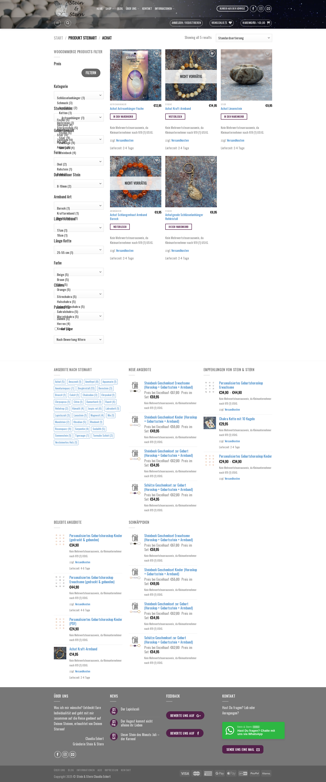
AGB (100, 770)
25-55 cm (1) (78, 252)
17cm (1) (78, 230)
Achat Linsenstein (231, 109)
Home (99, 9)
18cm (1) (78, 235)
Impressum (111, 770)
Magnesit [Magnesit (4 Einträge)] (97, 415)
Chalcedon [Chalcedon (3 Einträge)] (90, 395)
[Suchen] (67, 23)
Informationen (165, 9)
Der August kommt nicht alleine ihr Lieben (137, 723)
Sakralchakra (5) (78, 311)
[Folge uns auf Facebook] (253, 8)
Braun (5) (78, 279)
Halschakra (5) (78, 301)
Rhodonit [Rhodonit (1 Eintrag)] (96, 422)
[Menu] (57, 23)
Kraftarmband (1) (78, 213)
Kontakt (147, 9)
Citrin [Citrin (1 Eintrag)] (78, 402)
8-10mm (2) (78, 186)
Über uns (133, 9)
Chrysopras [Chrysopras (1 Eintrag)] (62, 402)
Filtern (91, 72)
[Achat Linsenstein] (246, 75)
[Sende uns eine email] (268, 8)
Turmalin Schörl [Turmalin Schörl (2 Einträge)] (103, 435)
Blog (120, 9)
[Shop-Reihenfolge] (244, 38)
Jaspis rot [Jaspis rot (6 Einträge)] (95, 408)
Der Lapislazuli (130, 709)
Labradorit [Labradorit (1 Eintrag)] (112, 408)
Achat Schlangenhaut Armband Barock (128, 217)
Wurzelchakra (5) (78, 316)
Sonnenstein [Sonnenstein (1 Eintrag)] (63, 435)
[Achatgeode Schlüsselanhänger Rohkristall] (191, 181)
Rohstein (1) (78, 169)
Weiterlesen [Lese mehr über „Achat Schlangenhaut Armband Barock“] (120, 227)
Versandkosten (124, 140)
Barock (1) (78, 208)
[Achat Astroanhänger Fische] (135, 75)
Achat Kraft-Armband (178, 109)
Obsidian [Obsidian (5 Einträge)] (79, 422)
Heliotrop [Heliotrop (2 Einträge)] (61, 408)
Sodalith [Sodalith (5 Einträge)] (99, 429)
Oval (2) (78, 164)
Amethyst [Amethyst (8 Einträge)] (92, 382)
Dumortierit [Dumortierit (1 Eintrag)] (93, 402)
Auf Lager (67, 329)
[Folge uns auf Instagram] (260, 8)
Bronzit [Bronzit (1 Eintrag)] (60, 395)
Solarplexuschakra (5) (78, 306)
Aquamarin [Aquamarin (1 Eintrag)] (109, 382)
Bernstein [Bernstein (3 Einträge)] (105, 388)
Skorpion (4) (78, 124)
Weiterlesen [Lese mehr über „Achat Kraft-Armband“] (175, 116)
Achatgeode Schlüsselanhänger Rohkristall (184, 217)
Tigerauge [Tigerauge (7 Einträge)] (82, 435)
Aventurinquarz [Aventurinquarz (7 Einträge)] (64, 388)
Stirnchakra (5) (78, 296)
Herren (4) (78, 323)
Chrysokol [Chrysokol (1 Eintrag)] (108, 395)
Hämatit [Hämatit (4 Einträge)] (78, 408)
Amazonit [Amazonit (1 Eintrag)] (75, 382)
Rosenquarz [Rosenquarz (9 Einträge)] (63, 429)
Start (58, 38)
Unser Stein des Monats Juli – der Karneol (140, 737)
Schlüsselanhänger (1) (78, 97)
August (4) (78, 146)
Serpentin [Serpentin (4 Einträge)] (82, 429)
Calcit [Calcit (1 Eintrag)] (74, 395)
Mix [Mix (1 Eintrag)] (111, 415)
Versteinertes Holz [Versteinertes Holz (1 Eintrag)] (66, 442)
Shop (109, 9)
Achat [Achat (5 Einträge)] (60, 382)
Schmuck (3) (78, 102)
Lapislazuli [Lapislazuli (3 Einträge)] (62, 415)
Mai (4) (78, 141)
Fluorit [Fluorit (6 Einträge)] (110, 402)
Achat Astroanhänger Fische (127, 109)
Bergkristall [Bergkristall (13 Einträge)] (86, 388)
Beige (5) (78, 274)
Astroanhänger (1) (78, 117)
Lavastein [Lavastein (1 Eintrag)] (80, 415)
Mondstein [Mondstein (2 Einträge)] (62, 422)
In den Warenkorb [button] (123, 116)
